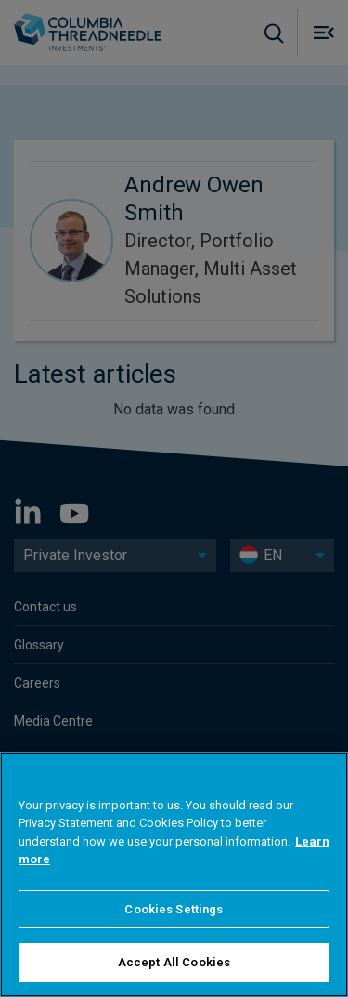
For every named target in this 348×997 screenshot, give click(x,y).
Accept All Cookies (174, 962)
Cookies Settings (173, 909)
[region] (174, 874)
